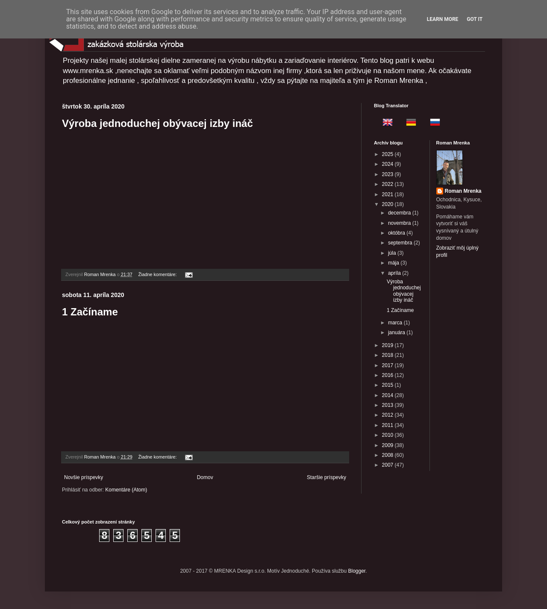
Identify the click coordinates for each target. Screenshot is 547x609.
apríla (395, 273)
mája (394, 263)
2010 (388, 435)
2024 (388, 164)
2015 (388, 385)
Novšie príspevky (83, 477)
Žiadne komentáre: (158, 274)
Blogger (357, 571)
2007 (388, 465)
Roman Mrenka (463, 191)
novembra (400, 223)
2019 (388, 345)
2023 (388, 174)
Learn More (443, 19)
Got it (474, 19)
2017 (388, 365)
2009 (388, 445)
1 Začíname (90, 312)
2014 (388, 395)
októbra (397, 233)
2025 (388, 154)
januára (397, 332)
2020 (388, 204)
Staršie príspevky (326, 477)
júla (392, 253)
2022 (388, 184)
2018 (388, 355)
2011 (388, 425)
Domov (205, 477)
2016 (388, 375)
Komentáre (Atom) (126, 490)
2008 (388, 455)
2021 (388, 194)
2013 (388, 405)
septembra (401, 243)
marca (396, 323)
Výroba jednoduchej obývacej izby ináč (157, 123)
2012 (388, 415)
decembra (400, 213)
